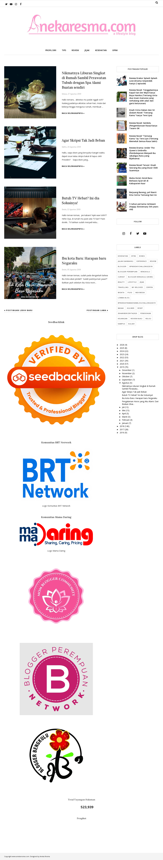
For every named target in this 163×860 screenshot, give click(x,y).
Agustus (126, 382)
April (124, 413)
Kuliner (130, 308)
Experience (142, 261)
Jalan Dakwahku (125, 261)
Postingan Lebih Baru (19, 310)
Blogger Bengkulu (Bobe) (140, 277)
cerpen (149, 287)
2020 (122, 363)
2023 (122, 354)
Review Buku (136, 318)
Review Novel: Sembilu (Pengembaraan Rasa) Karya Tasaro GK (143, 126)
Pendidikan (145, 313)
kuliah (131, 324)
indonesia (140, 292)
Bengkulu (145, 272)
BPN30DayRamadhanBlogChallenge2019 (137, 303)
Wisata (121, 292)
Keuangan (122, 318)
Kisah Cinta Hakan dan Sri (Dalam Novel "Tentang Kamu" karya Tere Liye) (142, 113)
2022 (122, 357)
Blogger (122, 266)
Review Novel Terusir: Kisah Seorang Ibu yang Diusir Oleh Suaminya (143, 168)
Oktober (126, 376)
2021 (122, 360)
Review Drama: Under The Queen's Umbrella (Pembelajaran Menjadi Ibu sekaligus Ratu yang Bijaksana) (142, 153)
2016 (122, 432)
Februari (126, 420)
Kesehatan (123, 256)
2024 (122, 351)
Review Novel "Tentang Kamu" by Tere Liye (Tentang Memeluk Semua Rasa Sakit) (143, 139)
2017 (122, 429)
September (127, 379)
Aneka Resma (45, 856)
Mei (124, 410)
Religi (148, 318)
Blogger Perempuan (127, 272)
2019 (122, 367)
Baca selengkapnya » (73, 113)
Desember (127, 370)
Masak (121, 308)
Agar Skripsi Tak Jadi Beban (83, 140)
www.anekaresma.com (20, 856)
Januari (125, 423)
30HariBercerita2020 (127, 313)
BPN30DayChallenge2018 (141, 266)
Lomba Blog (124, 298)
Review (153, 261)
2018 (122, 426)
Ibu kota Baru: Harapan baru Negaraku (139, 398)
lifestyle (132, 282)
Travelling (123, 287)
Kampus (121, 324)
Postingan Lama (96, 310)
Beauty (121, 282)
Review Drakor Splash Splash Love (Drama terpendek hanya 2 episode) (143, 81)
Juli (123, 407)
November (127, 373)
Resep (140, 308)
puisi (130, 292)
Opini (133, 256)
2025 (122, 348)
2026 (122, 344)
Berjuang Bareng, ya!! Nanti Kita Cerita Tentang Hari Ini (143, 193)
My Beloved (137, 287)
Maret (125, 416)
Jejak (142, 282)
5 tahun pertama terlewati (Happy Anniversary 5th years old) (143, 207)
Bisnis (142, 256)
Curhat (121, 277)
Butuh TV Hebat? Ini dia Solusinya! (137, 395)
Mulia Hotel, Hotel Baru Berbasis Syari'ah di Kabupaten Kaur (140, 181)
